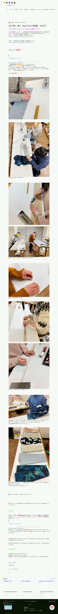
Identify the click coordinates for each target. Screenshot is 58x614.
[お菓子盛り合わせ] (11, 585)
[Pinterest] (12, 5)
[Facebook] (11, 5)
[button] (53, 13)
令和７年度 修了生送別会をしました (46, 592)
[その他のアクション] (48, 22)
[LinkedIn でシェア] (14, 569)
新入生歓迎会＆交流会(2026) (10, 591)
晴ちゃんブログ (11, 565)
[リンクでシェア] (17, 569)
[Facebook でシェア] (9, 569)
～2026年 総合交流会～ (27, 591)
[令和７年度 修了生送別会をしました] (47, 585)
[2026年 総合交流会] (29, 585)
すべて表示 (53, 578)
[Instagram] (8, 5)
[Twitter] (9, 5)
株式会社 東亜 (6, 603)
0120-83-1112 (33, 601)
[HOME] (30, 604)
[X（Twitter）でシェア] (11, 569)
